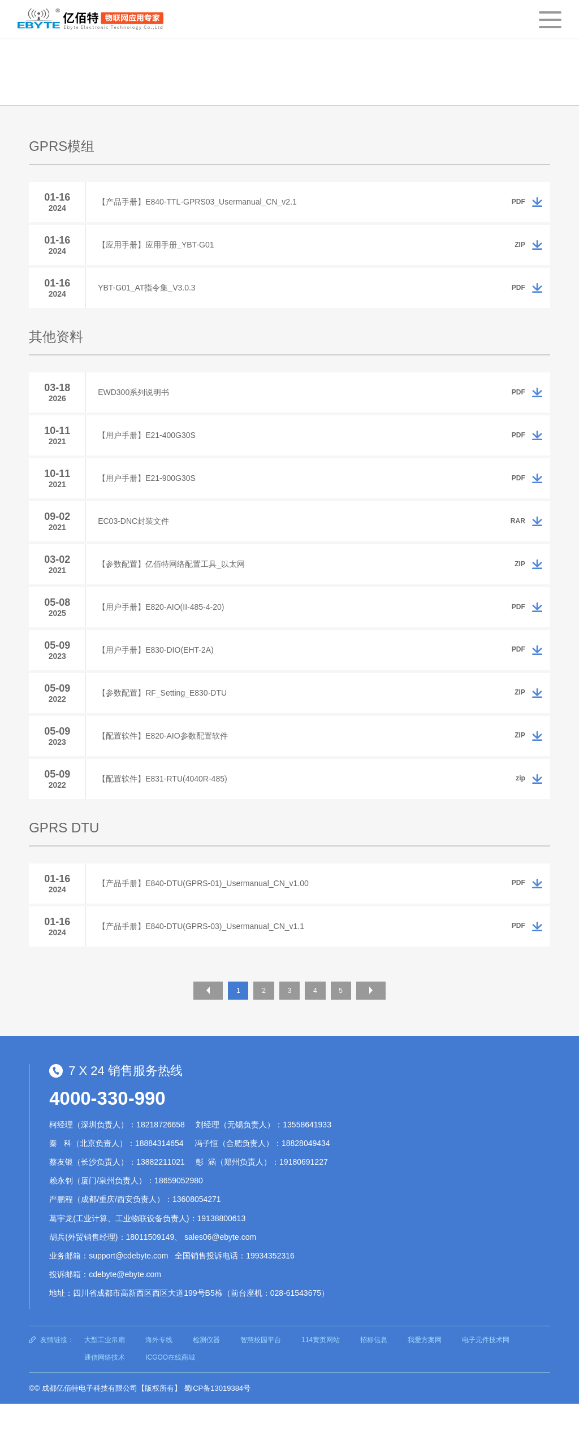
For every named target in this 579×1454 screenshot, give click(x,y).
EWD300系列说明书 (138, 404)
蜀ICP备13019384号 (217, 1438)
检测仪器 (206, 1390)
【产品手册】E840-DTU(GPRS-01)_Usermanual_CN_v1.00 (208, 929)
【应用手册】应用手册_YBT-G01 (161, 249)
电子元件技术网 (485, 1390)
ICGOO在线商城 (170, 1408)
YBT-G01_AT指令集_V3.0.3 (151, 296)
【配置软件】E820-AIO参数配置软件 (167, 774)
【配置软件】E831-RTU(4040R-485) (167, 821)
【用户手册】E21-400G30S (152, 450)
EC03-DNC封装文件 (138, 543)
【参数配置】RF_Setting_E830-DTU (167, 728)
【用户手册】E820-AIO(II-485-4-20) (166, 635)
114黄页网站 (320, 1390)
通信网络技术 (104, 1408)
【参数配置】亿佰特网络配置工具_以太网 (176, 589)
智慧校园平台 (260, 1390)
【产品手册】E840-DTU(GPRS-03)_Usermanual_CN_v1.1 (206, 975)
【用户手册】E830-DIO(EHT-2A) (161, 682)
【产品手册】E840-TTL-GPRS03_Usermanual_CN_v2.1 (202, 203)
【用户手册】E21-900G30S (152, 496)
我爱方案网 (425, 1390)
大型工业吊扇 (104, 1390)
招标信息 (373, 1390)
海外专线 (158, 1390)
